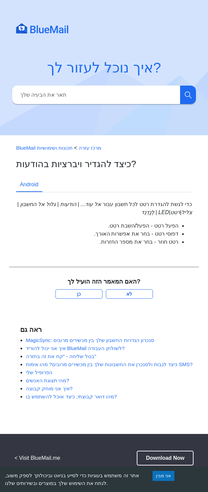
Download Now (165, 458)
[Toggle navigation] (185, 28)
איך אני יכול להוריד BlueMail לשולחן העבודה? (75, 348)
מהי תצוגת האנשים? (47, 380)
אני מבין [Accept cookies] (163, 475)
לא (129, 294)
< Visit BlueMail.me (37, 458)
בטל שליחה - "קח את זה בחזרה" (61, 356)
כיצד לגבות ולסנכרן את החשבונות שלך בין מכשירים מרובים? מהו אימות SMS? (109, 364)
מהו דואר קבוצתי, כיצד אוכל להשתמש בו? (71, 396)
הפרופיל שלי (39, 372)
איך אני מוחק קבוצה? (49, 388)
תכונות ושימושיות (55, 148)
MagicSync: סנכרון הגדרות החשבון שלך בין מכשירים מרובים (90, 340)
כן (79, 294)
